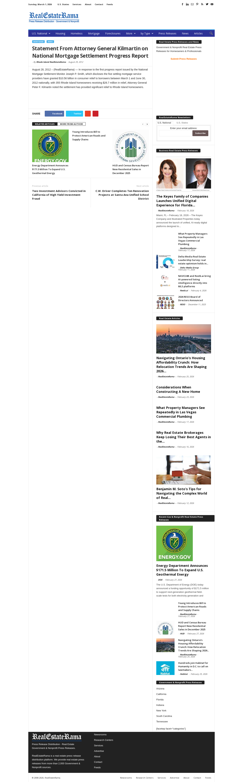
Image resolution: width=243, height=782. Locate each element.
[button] (209, 33)
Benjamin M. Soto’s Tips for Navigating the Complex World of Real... (181, 493)
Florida (160, 699)
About (88, 4)
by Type (147, 33)
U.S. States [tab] (182, 122)
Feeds (110, 4)
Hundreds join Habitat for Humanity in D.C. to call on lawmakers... (193, 666)
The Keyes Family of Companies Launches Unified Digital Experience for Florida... (182, 200)
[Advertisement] (148, 17)
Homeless (77, 33)
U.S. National (41, 33)
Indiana (160, 705)
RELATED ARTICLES (45, 124)
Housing (60, 33)
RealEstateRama (166, 210)
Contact (99, 4)
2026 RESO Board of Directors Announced (190, 298)
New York (161, 710)
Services (76, 4)
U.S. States (63, 4)
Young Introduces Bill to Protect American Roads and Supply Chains (89, 135)
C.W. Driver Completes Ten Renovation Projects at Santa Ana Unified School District (122, 194)
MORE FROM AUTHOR (71, 124)
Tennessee (162, 721)
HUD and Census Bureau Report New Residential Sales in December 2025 (130, 169)
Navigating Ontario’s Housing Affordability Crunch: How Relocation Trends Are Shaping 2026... (181, 364)
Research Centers (103, 740)
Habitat (184, 674)
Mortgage (94, 33)
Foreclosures (112, 33)
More (131, 33)
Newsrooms (100, 734)
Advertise (99, 751)
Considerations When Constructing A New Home (178, 389)
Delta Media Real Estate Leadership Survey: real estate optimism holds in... (193, 260)
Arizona (160, 688)
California (161, 694)
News (185, 33)
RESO (182, 304)
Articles (198, 33)
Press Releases (167, 33)
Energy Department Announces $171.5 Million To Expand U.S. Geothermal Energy (50, 169)
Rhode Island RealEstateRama (51, 62)
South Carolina (164, 716)
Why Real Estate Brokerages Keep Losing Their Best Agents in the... (183, 437)
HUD (182, 633)
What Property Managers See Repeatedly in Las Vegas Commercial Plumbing (192, 239)
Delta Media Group (189, 267)
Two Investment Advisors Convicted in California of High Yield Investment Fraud (59, 194)
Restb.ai (184, 290)
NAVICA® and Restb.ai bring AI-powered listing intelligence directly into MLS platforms (194, 281)
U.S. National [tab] (164, 122)
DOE (160, 579)
